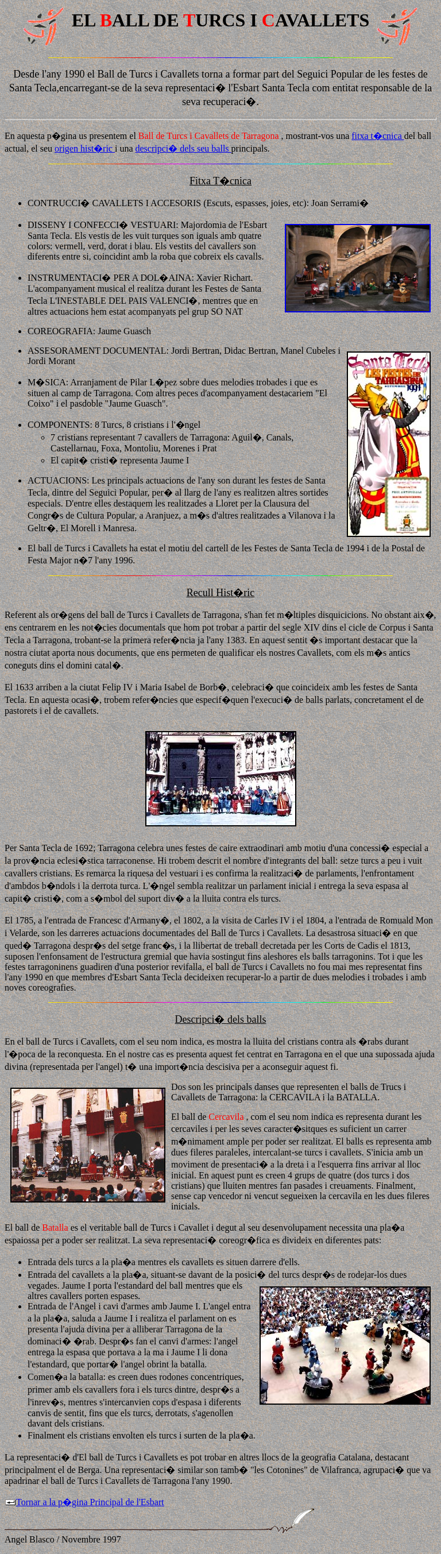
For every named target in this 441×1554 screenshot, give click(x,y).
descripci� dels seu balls (183, 148)
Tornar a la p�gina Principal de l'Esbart (84, 1502)
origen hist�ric (85, 148)
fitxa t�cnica (377, 136)
